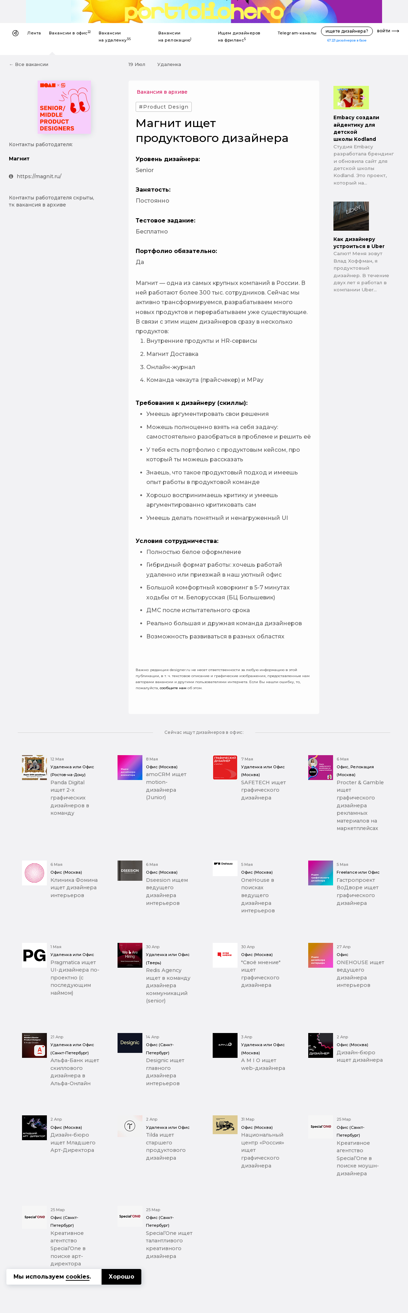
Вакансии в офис (70, 32)
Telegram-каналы (297, 33)
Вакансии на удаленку (115, 37)
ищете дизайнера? (347, 31)
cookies (77, 1276)
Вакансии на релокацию (175, 37)
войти (383, 30)
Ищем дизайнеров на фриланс (239, 37)
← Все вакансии (28, 64)
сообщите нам (173, 688)
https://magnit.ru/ (35, 176)
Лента (34, 33)
